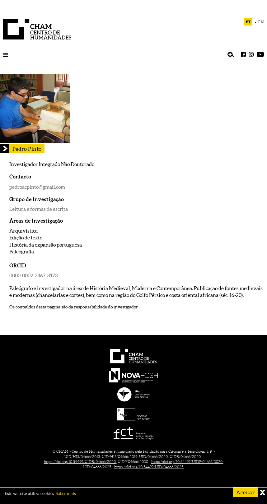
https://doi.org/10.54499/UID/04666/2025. (149, 467)
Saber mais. (66, 493)
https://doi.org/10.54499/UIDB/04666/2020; (80, 462)
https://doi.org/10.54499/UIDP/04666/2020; (187, 462)
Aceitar (245, 492)
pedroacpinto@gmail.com (37, 187)
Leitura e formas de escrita (38, 209)
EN (261, 22)
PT (248, 22)
